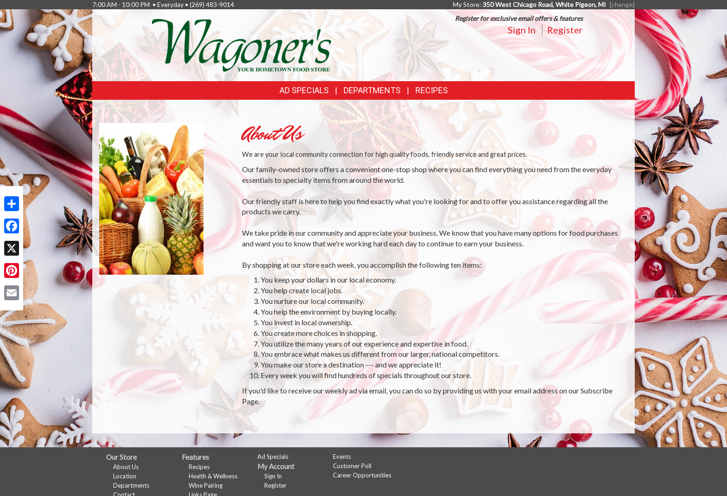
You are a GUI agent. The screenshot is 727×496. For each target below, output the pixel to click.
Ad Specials (304, 90)
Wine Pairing (206, 485)
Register (565, 29)
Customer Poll (352, 466)
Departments (131, 485)
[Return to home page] (242, 44)
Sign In (522, 29)
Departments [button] (372, 90)
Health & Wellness (213, 476)
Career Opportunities (362, 475)
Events (342, 456)
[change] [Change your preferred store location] (622, 4)
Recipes (431, 90)
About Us (126, 466)
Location (124, 476)
